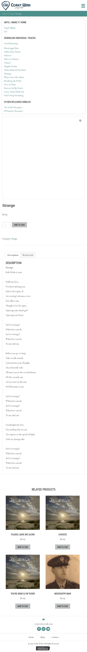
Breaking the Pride (12, 81)
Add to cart (19, 224)
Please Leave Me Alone (14, 77)
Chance (7, 62)
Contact (55, 637)
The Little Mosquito (13, 107)
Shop (43, 637)
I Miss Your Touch (12, 52)
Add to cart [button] (23, 547)
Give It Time (10, 84)
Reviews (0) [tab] (28, 255)
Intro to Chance (11, 59)
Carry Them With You (14, 91)
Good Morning (11, 43)
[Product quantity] (6, 224)
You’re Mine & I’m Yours (15, 70)
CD (5, 31)
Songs (11, 13)
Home (4, 13)
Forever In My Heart (13, 88)
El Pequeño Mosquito (13, 111)
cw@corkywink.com (43, 624)
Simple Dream (10, 66)
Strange (7, 73)
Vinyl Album (10, 28)
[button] (80, 121)
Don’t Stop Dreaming (14, 95)
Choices (7, 55)
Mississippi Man (11, 48)
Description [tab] (12, 255)
